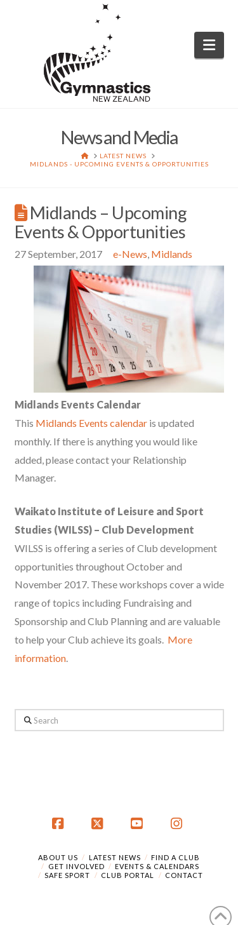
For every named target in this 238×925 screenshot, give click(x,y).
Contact (184, 875)
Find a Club (175, 857)
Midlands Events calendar (91, 423)
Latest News (115, 857)
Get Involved (76, 866)
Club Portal (127, 875)
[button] (209, 45)
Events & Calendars (157, 866)
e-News (130, 254)
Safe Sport (67, 875)
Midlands (171, 254)
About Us (58, 857)
